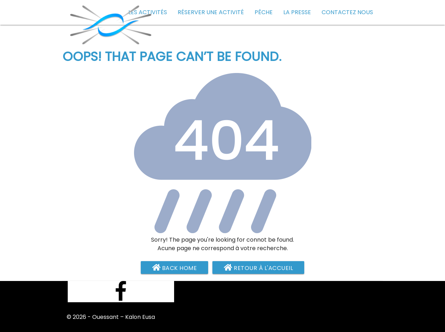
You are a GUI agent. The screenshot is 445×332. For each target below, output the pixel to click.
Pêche (264, 12)
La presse (297, 12)
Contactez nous (347, 12)
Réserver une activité (211, 12)
